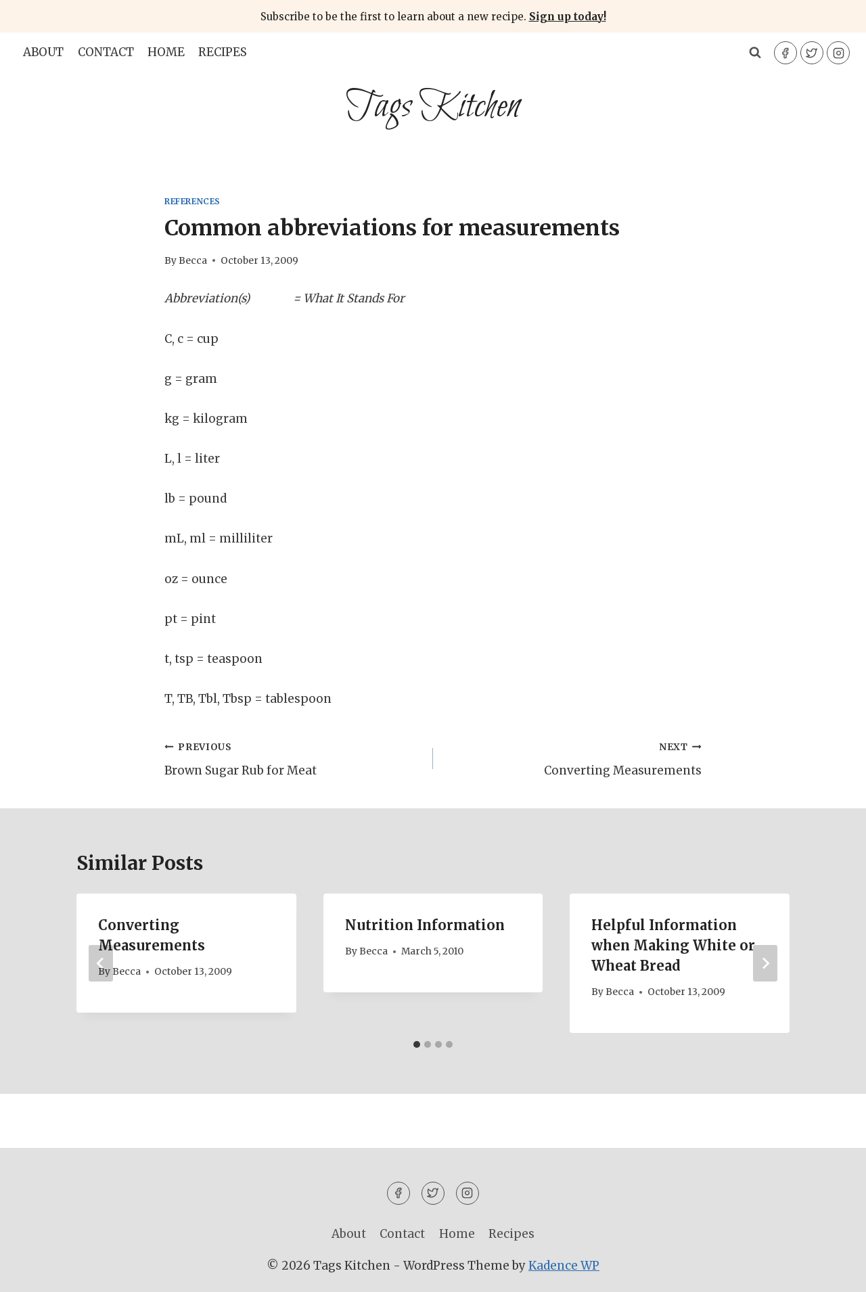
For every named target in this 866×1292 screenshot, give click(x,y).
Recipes (222, 52)
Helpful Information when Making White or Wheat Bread (673, 945)
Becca (193, 261)
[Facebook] (785, 52)
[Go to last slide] (101, 963)
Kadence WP (563, 1265)
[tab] (416, 1044)
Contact (106, 52)
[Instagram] (838, 52)
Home (166, 52)
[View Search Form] (755, 53)
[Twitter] (811, 52)
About (43, 52)
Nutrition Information (425, 925)
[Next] (765, 963)
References (192, 201)
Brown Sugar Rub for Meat (292, 757)
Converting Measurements (573, 757)
